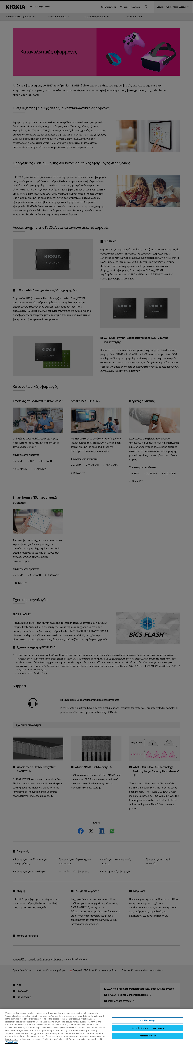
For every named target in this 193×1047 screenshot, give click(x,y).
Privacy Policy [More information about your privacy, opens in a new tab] (12, 1044)
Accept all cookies (148, 1038)
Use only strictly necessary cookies (148, 1030)
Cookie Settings (147, 1022)
